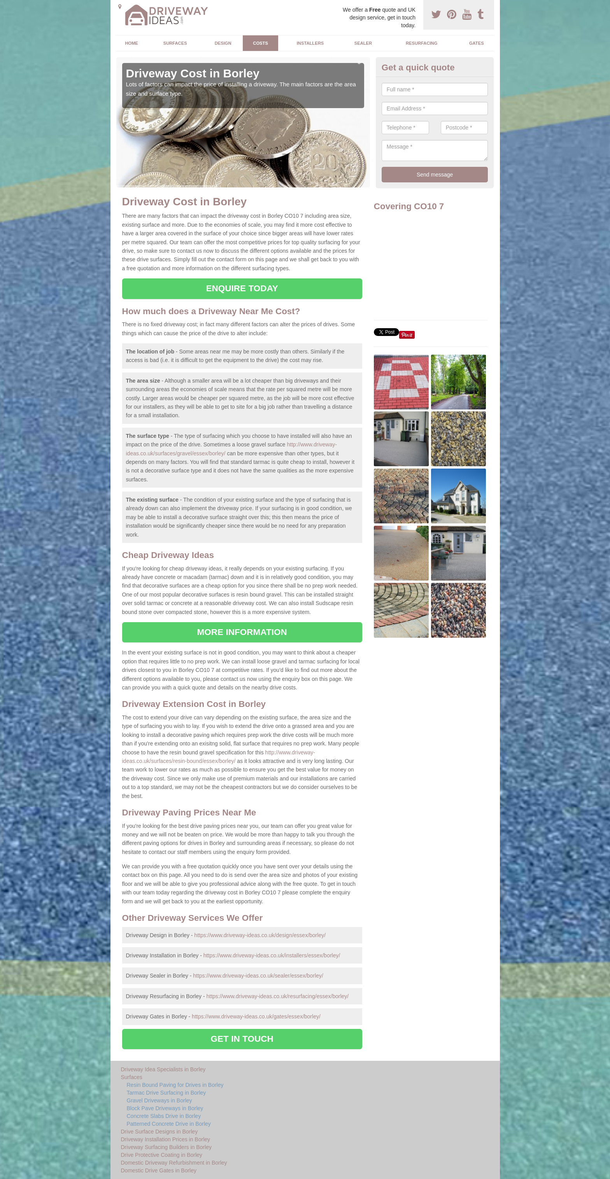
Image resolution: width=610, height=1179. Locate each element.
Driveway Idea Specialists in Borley (163, 1069)
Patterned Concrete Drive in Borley (169, 1124)
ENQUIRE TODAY (242, 288)
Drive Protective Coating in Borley (161, 1155)
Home (131, 43)
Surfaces (175, 43)
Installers (310, 43)
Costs (260, 43)
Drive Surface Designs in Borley (159, 1131)
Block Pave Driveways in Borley (165, 1108)
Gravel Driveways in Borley (159, 1100)
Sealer (363, 43)
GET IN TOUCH (242, 1039)
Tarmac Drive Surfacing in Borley (166, 1093)
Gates (476, 43)
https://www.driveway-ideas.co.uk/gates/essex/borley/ (256, 1016)
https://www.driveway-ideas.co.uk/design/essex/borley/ (260, 935)
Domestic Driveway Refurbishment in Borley (174, 1163)
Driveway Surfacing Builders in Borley (166, 1147)
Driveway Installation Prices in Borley (165, 1139)
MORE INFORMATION (242, 632)
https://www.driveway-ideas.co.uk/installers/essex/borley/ (271, 955)
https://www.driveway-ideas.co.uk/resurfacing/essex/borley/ (277, 996)
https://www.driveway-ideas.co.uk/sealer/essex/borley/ (258, 976)
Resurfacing (421, 43)
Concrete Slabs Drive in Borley (164, 1116)
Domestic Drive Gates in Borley (159, 1170)
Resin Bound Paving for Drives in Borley (175, 1085)
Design (223, 43)
